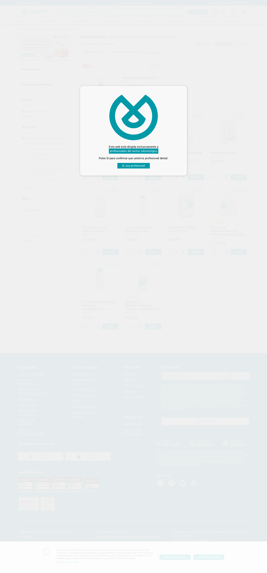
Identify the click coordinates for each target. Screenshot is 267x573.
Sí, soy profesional (133, 165)
